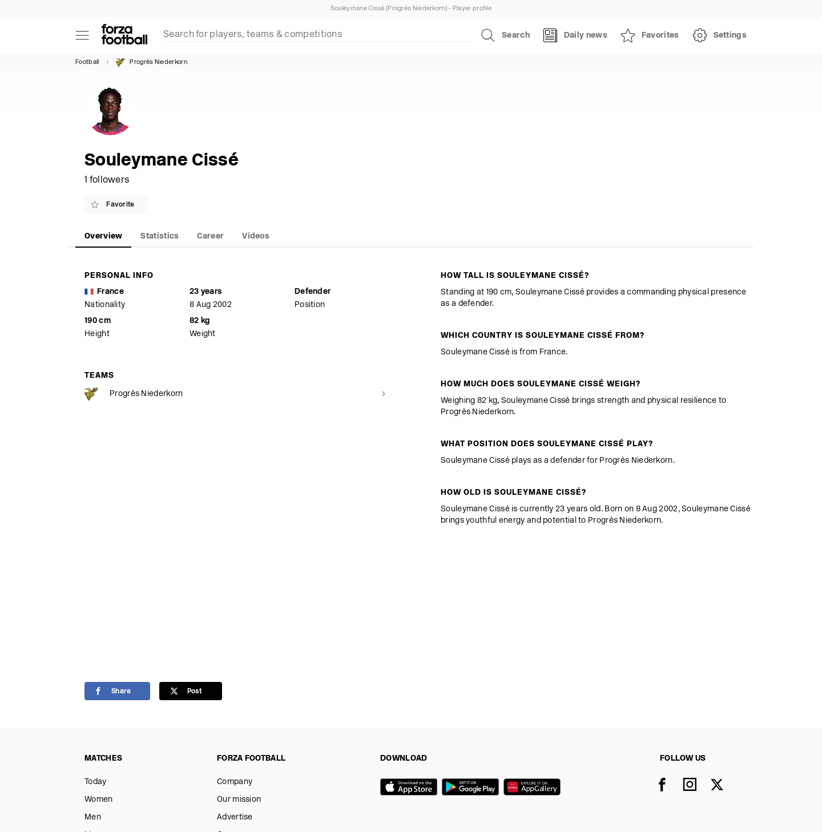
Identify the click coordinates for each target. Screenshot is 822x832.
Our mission (239, 799)
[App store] (411, 788)
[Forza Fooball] (124, 35)
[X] (724, 785)
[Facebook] (669, 785)
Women (98, 799)
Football (87, 62)
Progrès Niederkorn (151, 62)
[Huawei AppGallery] (534, 788)
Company (234, 782)
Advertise (235, 817)
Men (92, 817)
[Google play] (472, 788)
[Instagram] (696, 785)
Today (95, 782)
